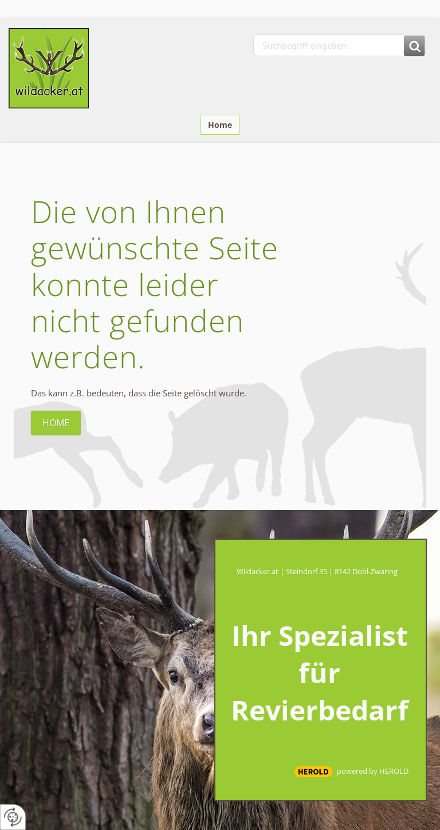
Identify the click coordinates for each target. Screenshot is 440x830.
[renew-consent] (13, 817)
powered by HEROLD (372, 771)
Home (220, 124)
